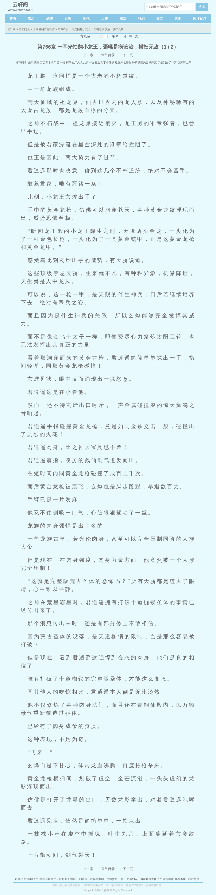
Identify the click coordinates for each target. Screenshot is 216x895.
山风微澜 (33, 62)
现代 (86, 18)
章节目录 (108, 55)
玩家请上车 (184, 62)
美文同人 (24, 29)
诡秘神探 (168, 879)
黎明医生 (32, 879)
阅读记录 (200, 18)
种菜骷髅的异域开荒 (144, 62)
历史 (104, 18)
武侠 (49, 18)
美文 (159, 18)
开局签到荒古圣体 (44, 29)
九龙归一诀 (87, 62)
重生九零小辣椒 (104, 62)
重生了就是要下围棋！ (64, 879)
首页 (12, 18)
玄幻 (31, 18)
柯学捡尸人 (73, 62)
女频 (68, 18)
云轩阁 (11, 29)
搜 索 (202, 6)
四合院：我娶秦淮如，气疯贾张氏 (99, 879)
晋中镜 (61, 62)
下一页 (128, 55)
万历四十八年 (48, 62)
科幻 (141, 18)
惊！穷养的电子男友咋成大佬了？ (141, 879)
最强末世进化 (123, 62)
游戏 (123, 18)
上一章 (88, 55)
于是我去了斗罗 (167, 62)
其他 (178, 18)
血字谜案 (44, 879)
